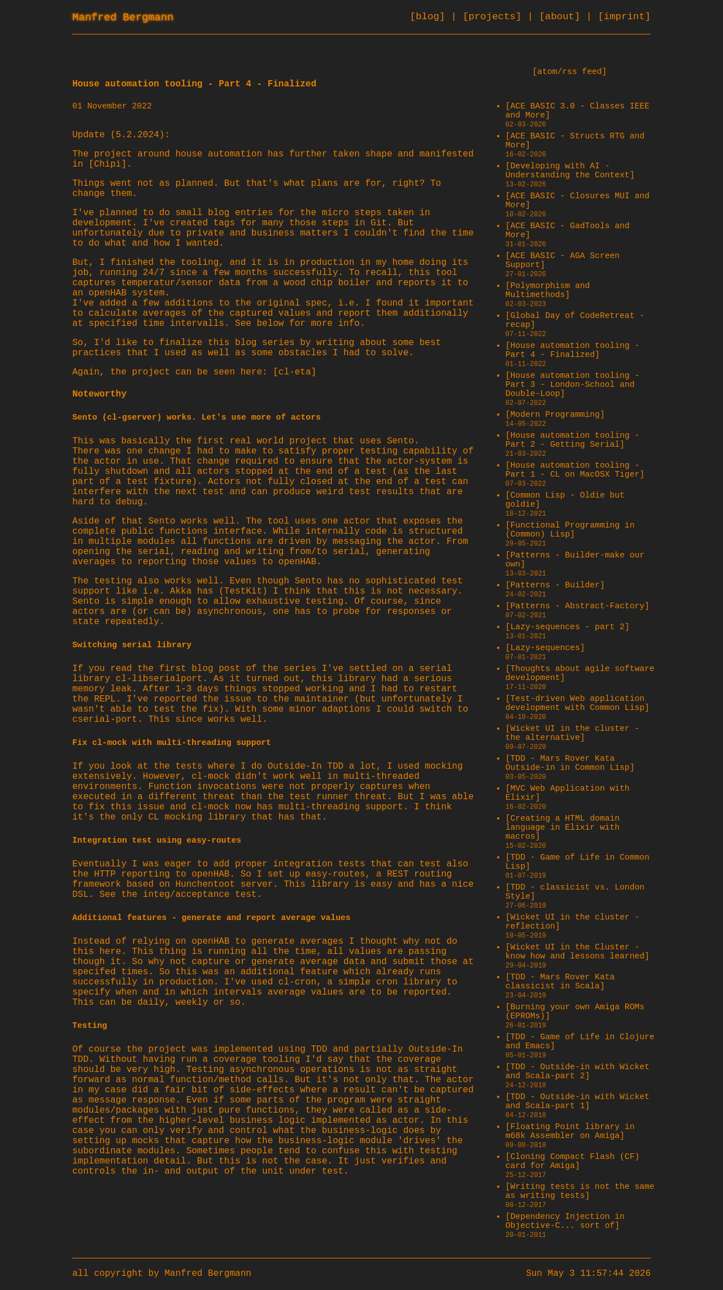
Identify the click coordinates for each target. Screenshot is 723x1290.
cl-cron (297, 982)
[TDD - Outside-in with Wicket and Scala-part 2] (578, 1071)
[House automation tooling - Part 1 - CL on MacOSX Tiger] (575, 470)
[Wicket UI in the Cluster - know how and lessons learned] (578, 952)
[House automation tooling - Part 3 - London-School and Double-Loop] (572, 384)
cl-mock (210, 777)
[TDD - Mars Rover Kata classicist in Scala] (560, 982)
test (245, 895)
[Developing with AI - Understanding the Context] (570, 171)
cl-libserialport (159, 679)
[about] (562, 16)
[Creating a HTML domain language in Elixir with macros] (563, 827)
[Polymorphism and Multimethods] (548, 290)
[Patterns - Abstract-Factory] (578, 606)
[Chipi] (108, 164)
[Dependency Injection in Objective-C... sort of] (565, 1221)
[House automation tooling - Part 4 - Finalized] (572, 350)
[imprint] (624, 16)
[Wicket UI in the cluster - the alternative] (572, 733)
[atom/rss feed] (569, 71)
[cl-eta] (294, 372)
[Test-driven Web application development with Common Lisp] (578, 703)
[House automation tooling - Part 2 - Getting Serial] (572, 440)
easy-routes (335, 874)
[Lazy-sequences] (545, 647)
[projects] (495, 16)
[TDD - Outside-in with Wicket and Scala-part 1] (578, 1101)
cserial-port (104, 719)
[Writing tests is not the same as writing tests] (580, 1191)
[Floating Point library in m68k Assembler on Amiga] (570, 1131)
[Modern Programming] (555, 414)
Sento (400, 441)
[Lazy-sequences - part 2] (568, 626)
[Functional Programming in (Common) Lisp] (570, 530)
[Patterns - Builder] (555, 585)
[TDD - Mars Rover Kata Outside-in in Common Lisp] (570, 763)
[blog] (430, 16)
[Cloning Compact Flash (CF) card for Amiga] (572, 1161)
